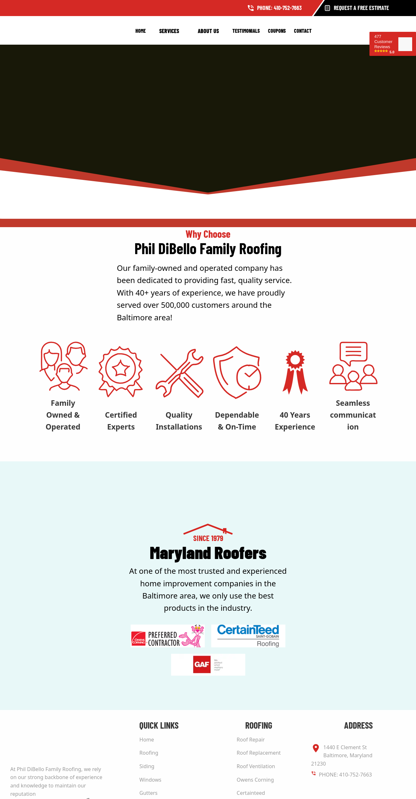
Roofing (148, 752)
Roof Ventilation (256, 766)
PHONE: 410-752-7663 (345, 774)
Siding (146, 766)
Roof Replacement (259, 752)
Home (140, 31)
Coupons (277, 31)
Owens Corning (255, 779)
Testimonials (246, 31)
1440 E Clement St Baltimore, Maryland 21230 (341, 755)
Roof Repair (251, 739)
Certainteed (251, 792)
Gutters (148, 792)
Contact (303, 31)
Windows (150, 779)
